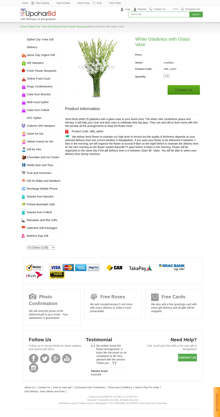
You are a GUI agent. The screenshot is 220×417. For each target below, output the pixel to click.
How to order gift (62, 387)
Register (142, 9)
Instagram (33, 368)
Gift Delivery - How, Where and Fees (44, 391)
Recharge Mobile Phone (42, 188)
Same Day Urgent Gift (41, 55)
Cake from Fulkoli (38, 110)
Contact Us (159, 9)
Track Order (115, 3)
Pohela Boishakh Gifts (41, 204)
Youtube (67, 358)
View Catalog (42, 3)
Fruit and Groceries (39, 172)
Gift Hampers (35, 62)
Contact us (187, 357)
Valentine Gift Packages (42, 227)
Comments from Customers (89, 387)
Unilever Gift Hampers (41, 125)
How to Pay (83, 3)
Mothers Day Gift (37, 235)
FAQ (99, 3)
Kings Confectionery (39, 86)
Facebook (33, 358)
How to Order (63, 3)
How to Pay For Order (147, 387)
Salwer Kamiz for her (40, 141)
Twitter (44, 358)
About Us (29, 387)
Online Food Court (38, 78)
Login (127, 9)
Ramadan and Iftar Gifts (42, 220)
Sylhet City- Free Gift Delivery (44, 26)
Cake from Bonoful (39, 94)
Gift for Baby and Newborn (44, 180)
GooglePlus (55, 358)
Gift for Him (34, 149)
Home (25, 3)
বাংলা (175, 9)
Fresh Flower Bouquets (74, 26)
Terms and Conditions (120, 387)
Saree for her (35, 133)
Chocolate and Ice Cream (43, 157)
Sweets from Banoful (40, 196)
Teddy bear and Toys (40, 165)
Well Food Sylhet (37, 102)
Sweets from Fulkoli (39, 212)
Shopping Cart (192, 9)
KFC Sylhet (34, 117)
